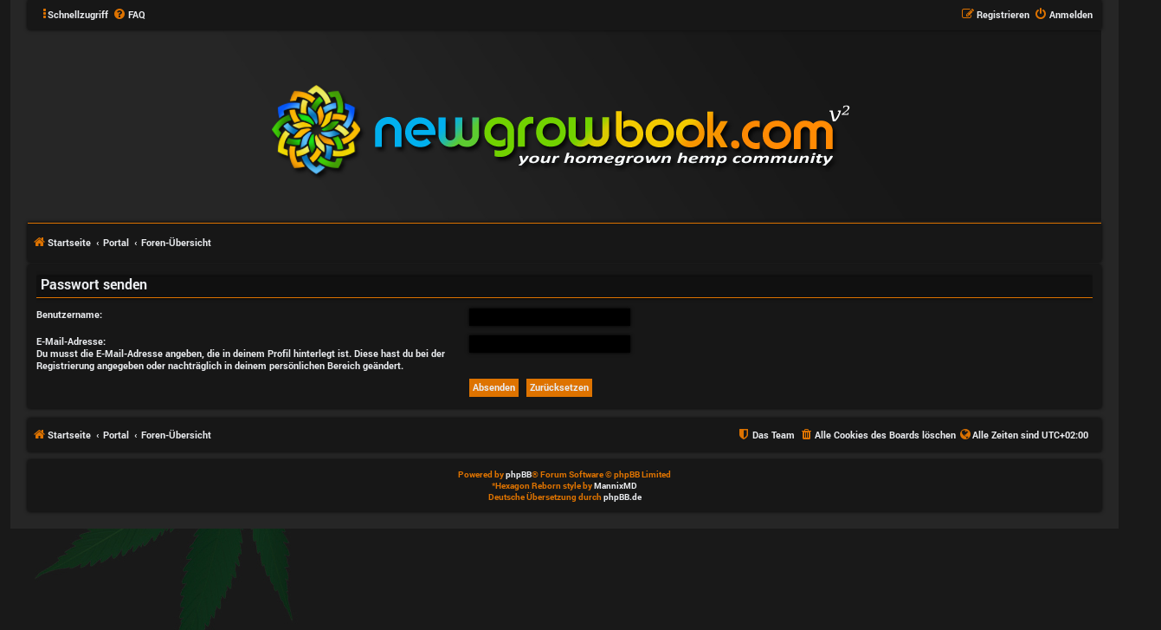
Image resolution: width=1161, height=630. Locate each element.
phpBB (519, 474)
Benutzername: (69, 314)
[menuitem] (129, 14)
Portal (116, 242)
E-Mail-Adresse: (71, 340)
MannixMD (615, 485)
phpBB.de (622, 497)
